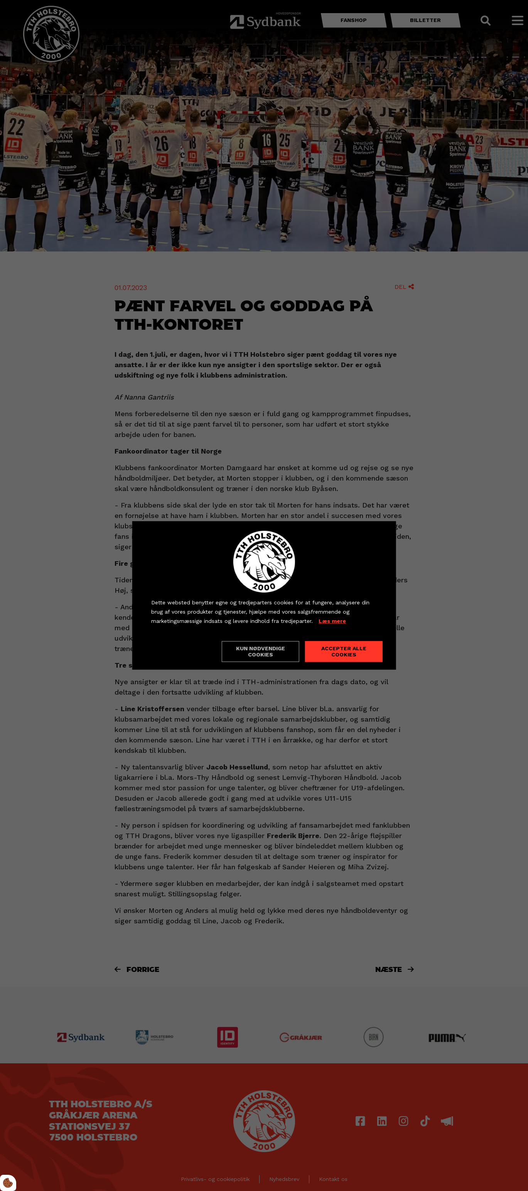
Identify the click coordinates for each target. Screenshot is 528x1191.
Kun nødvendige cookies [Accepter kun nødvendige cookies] (260, 652)
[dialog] (264, 595)
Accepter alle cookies (343, 652)
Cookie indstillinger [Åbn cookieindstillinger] (178, 651)
